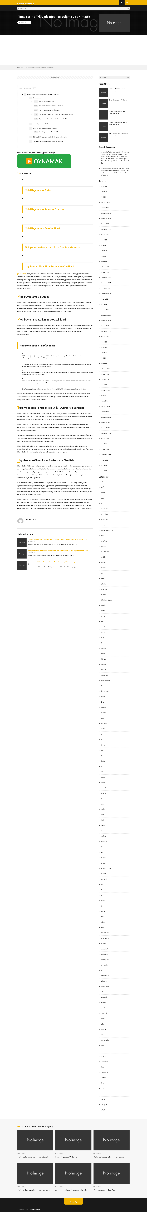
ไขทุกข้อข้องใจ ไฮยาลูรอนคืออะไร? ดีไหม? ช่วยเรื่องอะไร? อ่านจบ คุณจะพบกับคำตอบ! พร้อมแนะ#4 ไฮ (114, 156)
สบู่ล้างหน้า (104, 874)
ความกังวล (104, 539)
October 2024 (105, 289)
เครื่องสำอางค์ (105, 980)
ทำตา (102, 635)
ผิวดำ (102, 746)
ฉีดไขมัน (103, 566)
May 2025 (104, 251)
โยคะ (102, 1060)
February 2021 (105, 406)
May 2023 (104, 352)
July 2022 (104, 384)
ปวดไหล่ (103, 709)
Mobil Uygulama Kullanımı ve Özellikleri (48, 108)
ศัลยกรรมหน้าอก (106, 863)
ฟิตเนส (103, 773)
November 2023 (106, 321)
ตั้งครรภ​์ (103, 608)
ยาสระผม (104, 800)
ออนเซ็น (103, 938)
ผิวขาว (103, 741)
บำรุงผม (103, 698)
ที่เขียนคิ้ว (104, 667)
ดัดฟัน (103, 571)
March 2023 (104, 363)
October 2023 (105, 326)
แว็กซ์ (102, 1039)
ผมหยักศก (104, 720)
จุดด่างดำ (104, 560)
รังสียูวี (103, 821)
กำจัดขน (103, 491)
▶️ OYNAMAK (44, 163)
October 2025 (105, 225)
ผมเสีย (103, 725)
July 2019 (104, 464)
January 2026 (105, 209)
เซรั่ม (102, 986)
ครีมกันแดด (104, 507)
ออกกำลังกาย (105, 932)
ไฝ (101, 1087)
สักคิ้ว (102, 890)
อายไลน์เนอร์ (105, 948)
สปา (102, 879)
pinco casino (21, 276)
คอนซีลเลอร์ (105, 544)
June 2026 (104, 188)
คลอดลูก (103, 523)
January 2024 (105, 310)
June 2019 (104, 469)
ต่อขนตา (103, 613)
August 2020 (105, 437)
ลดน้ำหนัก (104, 837)
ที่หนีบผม (103, 661)
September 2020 (106, 432)
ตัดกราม (103, 592)
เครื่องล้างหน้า (105, 975)
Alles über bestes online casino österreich (69, 1186)
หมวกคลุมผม (105, 927)
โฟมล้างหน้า (105, 1055)
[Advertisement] (73, 52)
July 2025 (104, 241)
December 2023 (106, 315)
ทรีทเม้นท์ (104, 624)
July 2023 (104, 342)
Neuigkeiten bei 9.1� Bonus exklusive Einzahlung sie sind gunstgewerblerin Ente (58, 553)
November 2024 (106, 283)
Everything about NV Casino (118, 102)
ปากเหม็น (104, 714)
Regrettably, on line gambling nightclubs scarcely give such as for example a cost (58, 542)
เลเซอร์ (103, 1002)
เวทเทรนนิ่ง (104, 1007)
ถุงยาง (103, 619)
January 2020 (105, 448)
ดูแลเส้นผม (104, 587)
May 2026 (104, 193)
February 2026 (105, 204)
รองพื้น (103, 805)
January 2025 (105, 273)
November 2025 (106, 220)
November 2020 (106, 422)
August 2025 (105, 235)
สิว (102, 901)
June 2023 (104, 347)
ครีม (102, 502)
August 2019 (105, 459)
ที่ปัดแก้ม (103, 651)
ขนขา (103, 496)
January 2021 (105, 411)
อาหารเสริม (104, 959)
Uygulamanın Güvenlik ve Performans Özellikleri (51, 121)
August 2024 (105, 299)
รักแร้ (102, 815)
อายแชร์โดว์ (105, 943)
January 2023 (105, 374)
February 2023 (105, 368)
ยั (101, 794)
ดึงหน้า (103, 576)
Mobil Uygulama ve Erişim (44, 103)
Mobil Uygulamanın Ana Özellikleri (47, 112)
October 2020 (105, 427)
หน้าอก (103, 916)
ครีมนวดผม (104, 518)
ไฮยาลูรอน (104, 1097)
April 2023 (104, 358)
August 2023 (105, 336)
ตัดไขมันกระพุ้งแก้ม (107, 597)
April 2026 (104, 198)
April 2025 (104, 257)
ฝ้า (101, 752)
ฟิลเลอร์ (103, 778)
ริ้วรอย (103, 826)
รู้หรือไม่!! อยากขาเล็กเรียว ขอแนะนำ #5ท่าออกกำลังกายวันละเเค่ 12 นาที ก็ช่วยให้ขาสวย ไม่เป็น (115, 172)
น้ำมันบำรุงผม (105, 688)
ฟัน (102, 768)
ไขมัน (103, 1081)
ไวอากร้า (103, 1092)
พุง (101, 762)
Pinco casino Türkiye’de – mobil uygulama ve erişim (41, 96)
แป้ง (102, 1028)
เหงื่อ (102, 1017)
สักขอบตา (104, 885)
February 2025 (105, 267)
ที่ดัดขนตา (104, 645)
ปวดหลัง (103, 704)
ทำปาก (103, 640)
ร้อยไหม (103, 831)
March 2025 (104, 262)
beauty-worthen (35, 1207)
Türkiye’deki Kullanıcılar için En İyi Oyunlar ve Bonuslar (53, 116)
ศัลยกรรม (104, 858)
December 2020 (106, 416)
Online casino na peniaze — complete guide (110, 1150)
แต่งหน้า (103, 1023)
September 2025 (106, 230)
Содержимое (35, 100)
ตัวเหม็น (103, 603)
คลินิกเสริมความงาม (107, 528)
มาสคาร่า (104, 789)
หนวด (103, 911)
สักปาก (103, 895)
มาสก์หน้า (104, 784)
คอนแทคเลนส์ (105, 550)
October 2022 (105, 379)
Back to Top (73, 1200)
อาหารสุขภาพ (105, 954)
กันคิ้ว (102, 486)
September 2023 (106, 331)
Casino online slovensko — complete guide (33, 1150)
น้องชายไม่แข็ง (105, 677)
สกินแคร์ (103, 869)
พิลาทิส (103, 757)
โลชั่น (103, 1076)
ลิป (102, 847)
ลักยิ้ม (102, 842)
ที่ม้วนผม (103, 656)
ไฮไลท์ (103, 1103)
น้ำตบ (103, 683)
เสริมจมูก (104, 1012)
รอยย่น (103, 810)
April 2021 (104, 395)
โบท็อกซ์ (103, 1049)
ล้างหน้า (103, 853)
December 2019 (106, 453)
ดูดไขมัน (103, 582)
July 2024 (104, 305)
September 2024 (106, 294)
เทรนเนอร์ (104, 991)
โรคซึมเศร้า (104, 1065)
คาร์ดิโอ (103, 555)
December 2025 (106, 214)
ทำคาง (103, 629)
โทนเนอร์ (104, 1044)
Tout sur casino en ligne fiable (107, 1185)
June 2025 (104, 246)
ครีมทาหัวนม (105, 512)
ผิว (101, 736)
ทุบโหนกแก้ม (105, 672)
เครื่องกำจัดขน (105, 970)
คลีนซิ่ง (103, 534)
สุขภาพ (103, 906)
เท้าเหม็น (103, 996)
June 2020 (104, 443)
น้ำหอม (103, 693)
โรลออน (103, 1071)
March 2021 (104, 400)
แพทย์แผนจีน (105, 1033)
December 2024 (106, 278)
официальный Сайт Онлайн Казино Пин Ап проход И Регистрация (52, 564)
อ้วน (102, 964)
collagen (103, 481)
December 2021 (106, 390)
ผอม (102, 730)
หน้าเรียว (104, 922)
